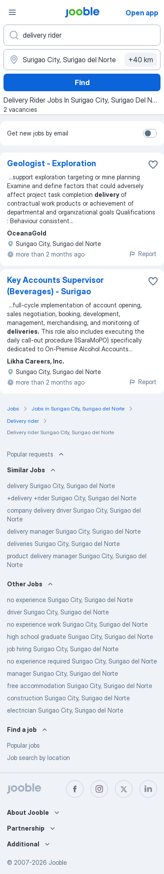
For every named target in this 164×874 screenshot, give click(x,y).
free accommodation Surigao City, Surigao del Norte (79, 685)
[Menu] (12, 12)
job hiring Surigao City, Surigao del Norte (63, 649)
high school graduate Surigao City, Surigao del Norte (80, 636)
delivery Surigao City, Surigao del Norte (61, 485)
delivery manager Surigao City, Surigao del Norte (74, 531)
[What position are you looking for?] (82, 35)
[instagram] (99, 789)
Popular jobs (23, 745)
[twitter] (124, 789)
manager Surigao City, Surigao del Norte (62, 673)
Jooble (58, 862)
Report (143, 253)
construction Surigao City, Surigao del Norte (68, 698)
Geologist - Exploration (51, 163)
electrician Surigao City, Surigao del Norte (65, 710)
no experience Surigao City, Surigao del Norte (70, 599)
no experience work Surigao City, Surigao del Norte (77, 624)
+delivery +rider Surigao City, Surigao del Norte (71, 498)
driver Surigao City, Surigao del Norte (58, 612)
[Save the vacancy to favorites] (153, 164)
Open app (142, 12)
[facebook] (75, 789)
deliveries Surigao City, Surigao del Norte (63, 543)
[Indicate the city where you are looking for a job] (82, 59)
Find (82, 82)
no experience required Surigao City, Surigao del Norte (82, 661)
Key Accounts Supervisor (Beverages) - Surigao (55, 285)
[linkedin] (148, 789)
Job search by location (38, 757)
